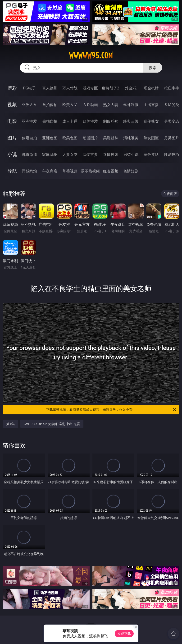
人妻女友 (69, 154)
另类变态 (171, 121)
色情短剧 (130, 171)
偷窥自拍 (29, 137)
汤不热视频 (90, 171)
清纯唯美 (130, 137)
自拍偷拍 (49, 104)
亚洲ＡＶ (29, 104)
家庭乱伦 (49, 154)
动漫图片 (90, 137)
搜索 (152, 67)
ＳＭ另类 (171, 104)
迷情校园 (110, 154)
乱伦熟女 (151, 121)
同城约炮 (29, 171)
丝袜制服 (130, 104)
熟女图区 (151, 137)
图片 (12, 137)
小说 (12, 154)
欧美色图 (69, 137)
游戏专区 (90, 88)
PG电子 (29, 88)
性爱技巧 (171, 154)
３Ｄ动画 (90, 104)
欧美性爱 (90, 121)
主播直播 (151, 104)
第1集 (10, 424)
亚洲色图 (49, 137)
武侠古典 (90, 154)
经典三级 (130, 121)
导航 (12, 171)
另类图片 (171, 137)
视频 (12, 104)
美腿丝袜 (110, 137)
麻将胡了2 (110, 88)
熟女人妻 (110, 104)
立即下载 (124, 633)
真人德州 (49, 88)
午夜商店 (49, 171)
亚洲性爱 (29, 121)
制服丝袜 (110, 121)
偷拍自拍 (49, 121)
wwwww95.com (91, 55)
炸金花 (130, 88)
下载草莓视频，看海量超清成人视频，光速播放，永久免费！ (111, 409)
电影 (12, 121)
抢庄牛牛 (171, 88)
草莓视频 (69, 171)
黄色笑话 (151, 154)
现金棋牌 (151, 88)
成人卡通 (69, 121)
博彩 (12, 88)
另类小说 (130, 154)
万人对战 (69, 88)
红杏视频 (110, 171)
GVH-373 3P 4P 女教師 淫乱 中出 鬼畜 (52, 424)
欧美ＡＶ (69, 104)
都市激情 (29, 154)
